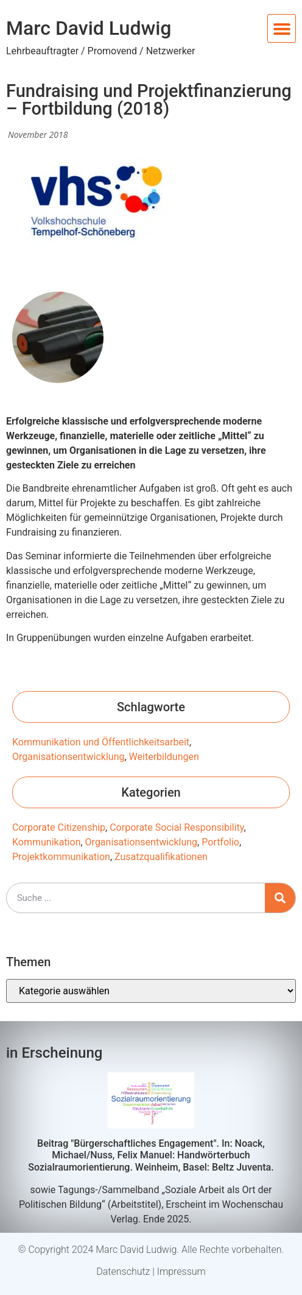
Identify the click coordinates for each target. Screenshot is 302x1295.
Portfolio (220, 842)
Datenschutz (123, 1271)
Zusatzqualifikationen (161, 857)
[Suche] (280, 898)
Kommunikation (46, 842)
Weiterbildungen (164, 756)
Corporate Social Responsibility (177, 827)
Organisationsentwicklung (68, 756)
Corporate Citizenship (58, 827)
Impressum (181, 1271)
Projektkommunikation (61, 857)
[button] (281, 28)
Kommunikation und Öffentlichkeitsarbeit (100, 742)
